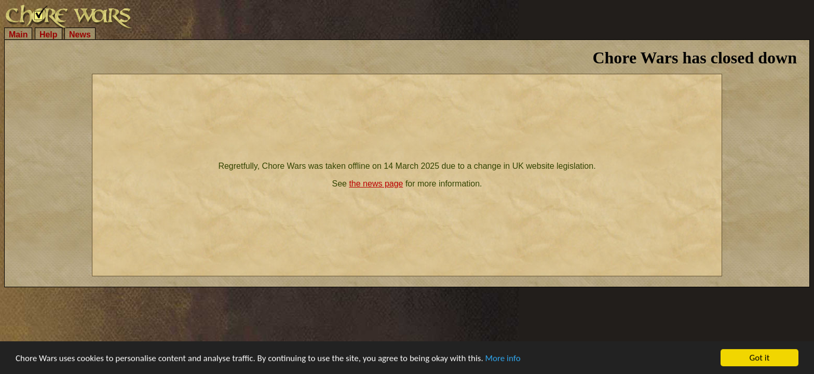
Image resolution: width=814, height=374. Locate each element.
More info (503, 358)
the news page (376, 183)
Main (18, 34)
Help (48, 34)
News (80, 34)
